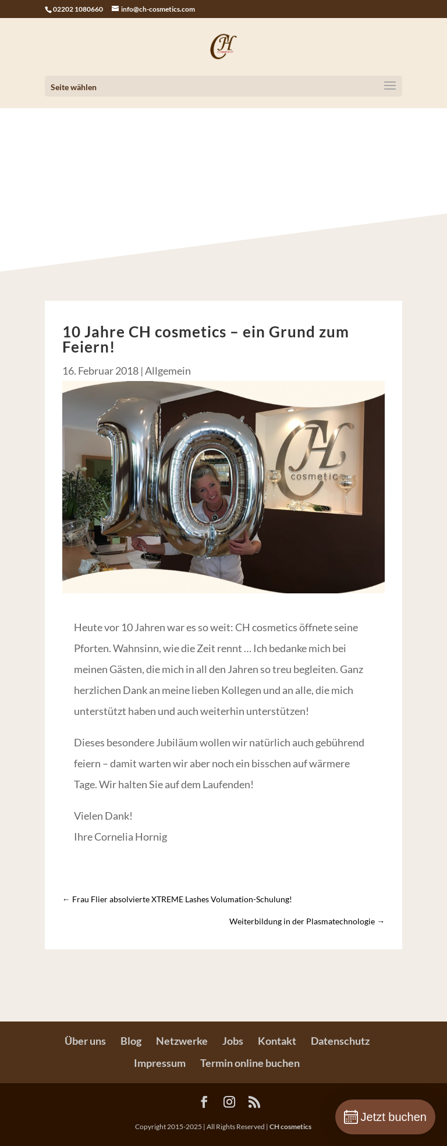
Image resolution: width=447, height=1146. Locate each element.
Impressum (160, 1062)
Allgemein (168, 370)
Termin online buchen (250, 1062)
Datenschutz (340, 1040)
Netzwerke (182, 1040)
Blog (130, 1040)
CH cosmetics (290, 1126)
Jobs (232, 1040)
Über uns (85, 1040)
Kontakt (277, 1040)
